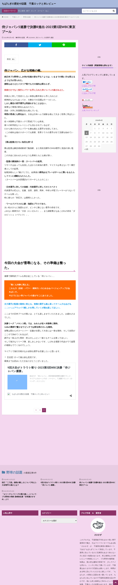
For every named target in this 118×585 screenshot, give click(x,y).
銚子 (28, 11)
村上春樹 (21, 11)
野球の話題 (27, 17)
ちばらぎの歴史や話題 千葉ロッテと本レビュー (29, 3)
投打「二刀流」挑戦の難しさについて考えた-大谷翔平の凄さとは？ (19, 483)
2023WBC (31, 37)
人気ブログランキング (90, 110)
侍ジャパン (39, 37)
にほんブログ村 (89, 86)
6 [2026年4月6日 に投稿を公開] (86, 133)
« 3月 (86, 149)
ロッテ (33, 11)
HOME (6, 17)
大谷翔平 (47, 37)
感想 (52, 37)
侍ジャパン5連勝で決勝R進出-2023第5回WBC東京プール (97, 483)
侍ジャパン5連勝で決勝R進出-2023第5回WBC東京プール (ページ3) (56, 17)
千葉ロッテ (16, 17)
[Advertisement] (40, 236)
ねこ (47, 11)
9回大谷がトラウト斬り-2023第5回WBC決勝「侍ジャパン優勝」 (58, 483)
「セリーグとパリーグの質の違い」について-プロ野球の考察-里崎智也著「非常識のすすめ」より (19, 496)
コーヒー (40, 11)
